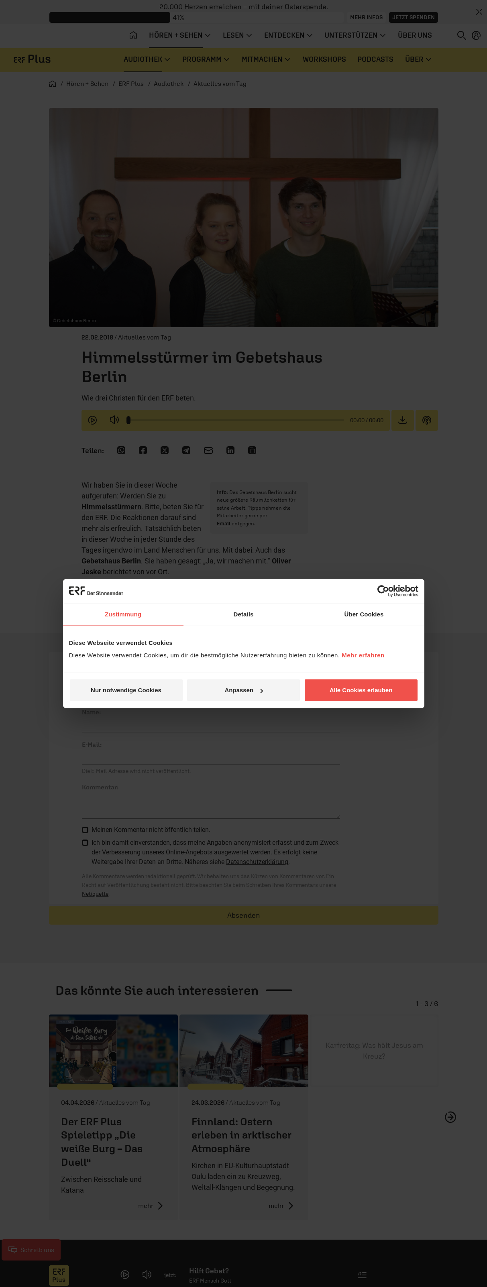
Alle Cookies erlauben (361, 690)
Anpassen (243, 690)
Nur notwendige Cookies (126, 690)
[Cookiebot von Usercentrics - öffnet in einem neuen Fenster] (383, 591)
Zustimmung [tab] (123, 613)
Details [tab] (244, 613)
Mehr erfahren (363, 655)
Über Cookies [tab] (364, 613)
